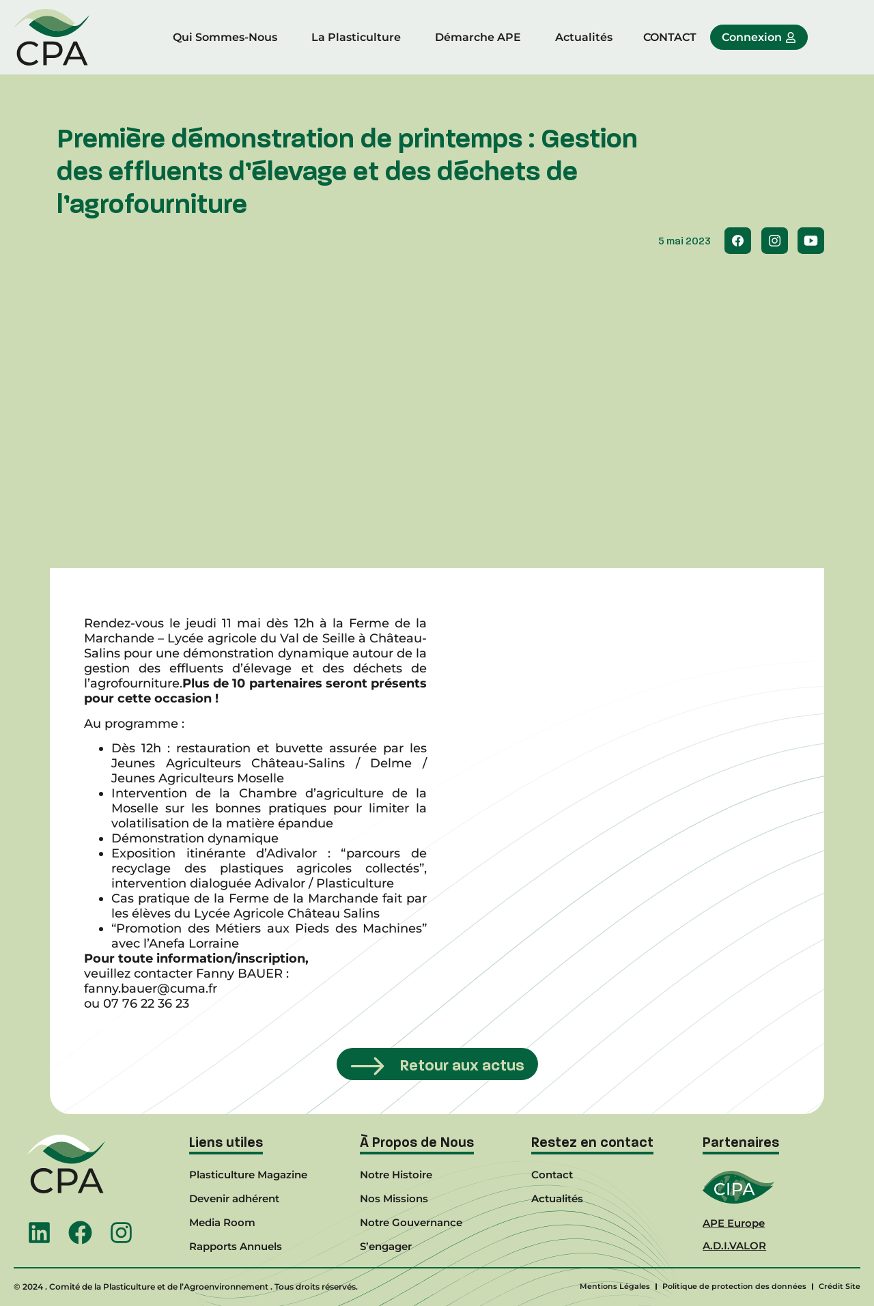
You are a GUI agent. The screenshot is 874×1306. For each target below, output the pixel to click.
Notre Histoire (396, 1174)
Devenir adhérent (234, 1198)
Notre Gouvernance (411, 1222)
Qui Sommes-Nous (225, 37)
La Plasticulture (356, 37)
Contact (552, 1174)
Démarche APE (478, 37)
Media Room (222, 1222)
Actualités (583, 37)
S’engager (386, 1246)
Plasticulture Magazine (248, 1174)
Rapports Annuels (235, 1246)
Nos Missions (394, 1198)
